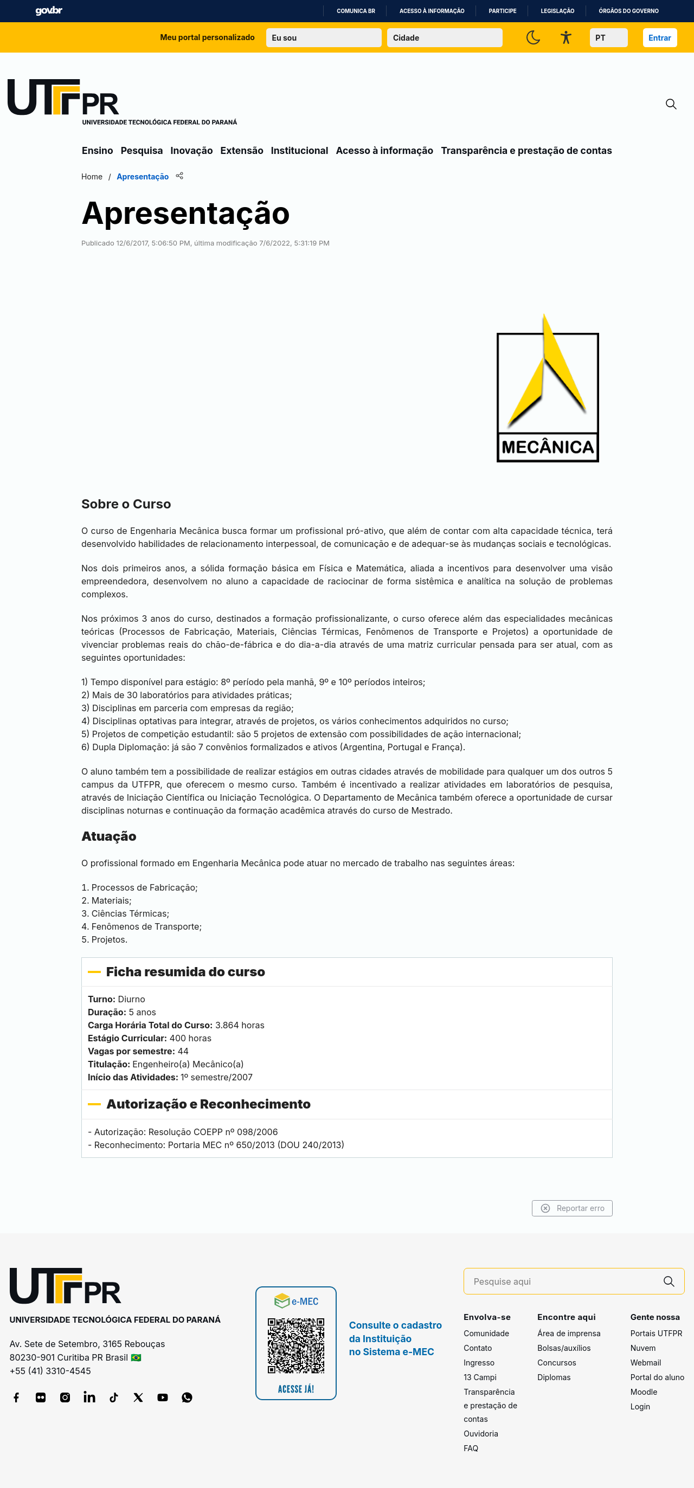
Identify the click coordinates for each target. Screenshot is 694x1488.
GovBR (48, 11)
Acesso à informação (432, 11)
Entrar (659, 37)
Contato (478, 1348)
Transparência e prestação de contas (526, 150)
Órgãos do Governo (629, 11)
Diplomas (553, 1377)
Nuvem (643, 1348)
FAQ (471, 1448)
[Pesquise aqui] (564, 1281)
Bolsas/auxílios (563, 1348)
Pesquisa (142, 150)
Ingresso (479, 1363)
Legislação (558, 11)
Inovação (192, 150)
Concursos (556, 1363)
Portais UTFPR (657, 1333)
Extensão (242, 150)
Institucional (300, 150)
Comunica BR (356, 11)
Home (93, 176)
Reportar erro (570, 1208)
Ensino (97, 150)
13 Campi (480, 1377)
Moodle (644, 1392)
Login (641, 1407)
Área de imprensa (568, 1333)
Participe (503, 11)
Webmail (646, 1363)
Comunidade (486, 1333)
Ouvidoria (481, 1434)
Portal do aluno (658, 1377)
